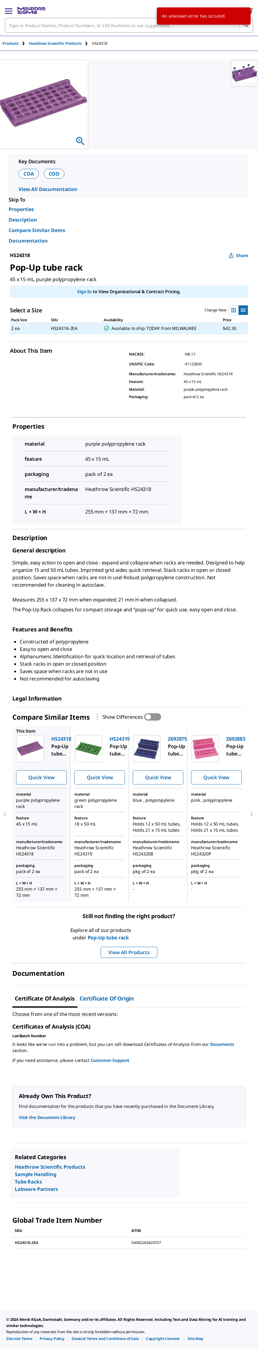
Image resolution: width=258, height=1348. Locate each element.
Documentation (28, 240)
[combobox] (129, 25)
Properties (21, 209)
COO (54, 173)
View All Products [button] (128, 952)
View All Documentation (48, 189)
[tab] (15, 43)
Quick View (41, 777)
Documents (222, 1044)
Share (238, 255)
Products (10, 43)
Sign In (84, 291)
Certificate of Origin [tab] (107, 998)
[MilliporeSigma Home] (31, 10)
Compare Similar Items (37, 230)
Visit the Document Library (47, 1117)
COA (28, 173)
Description (23, 219)
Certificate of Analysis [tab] (45, 998)
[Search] (246, 25)
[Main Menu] (8, 10)
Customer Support (110, 1060)
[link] (19, 1338)
